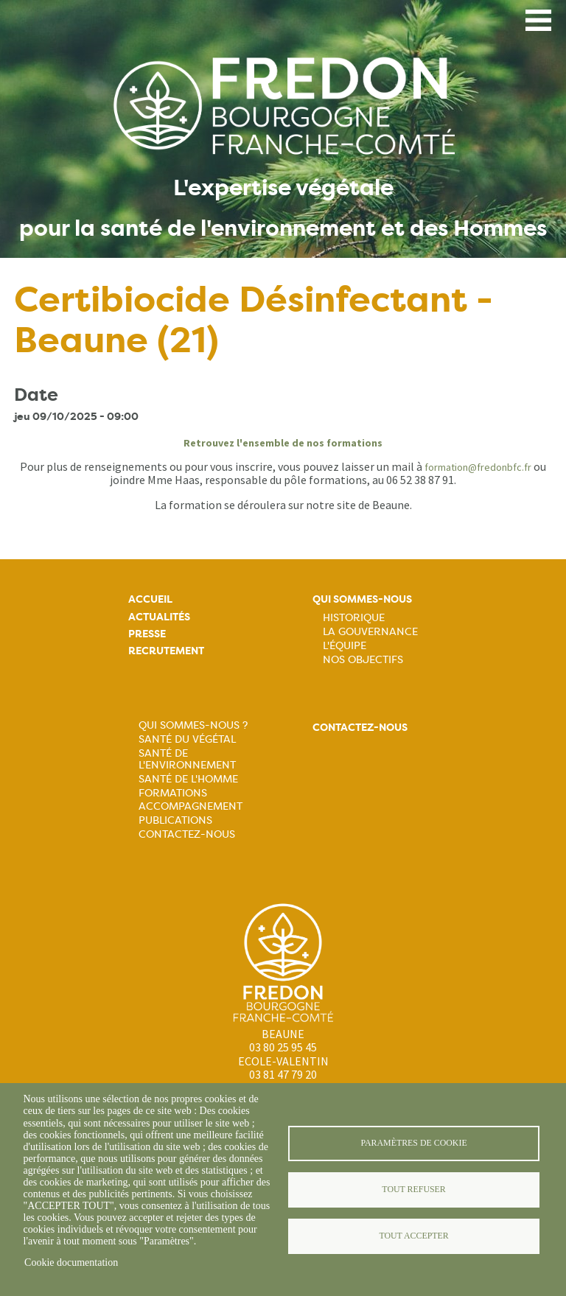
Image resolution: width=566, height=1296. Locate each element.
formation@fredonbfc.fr (477, 467)
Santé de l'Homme (188, 778)
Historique (354, 617)
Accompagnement (190, 806)
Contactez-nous (187, 834)
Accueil (150, 599)
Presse (147, 634)
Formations (173, 792)
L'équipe (344, 645)
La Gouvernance (370, 631)
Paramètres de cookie (413, 1143)
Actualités (159, 617)
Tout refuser (413, 1189)
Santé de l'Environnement (187, 758)
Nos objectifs (363, 659)
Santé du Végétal (187, 739)
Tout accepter (413, 1235)
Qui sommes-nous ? (193, 725)
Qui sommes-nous (362, 599)
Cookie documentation (71, 1262)
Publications (175, 820)
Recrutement (166, 651)
